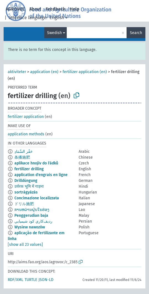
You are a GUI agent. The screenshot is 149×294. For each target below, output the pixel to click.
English (57, 17)
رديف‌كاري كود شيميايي (33, 221)
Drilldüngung (25, 180)
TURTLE (31, 279)
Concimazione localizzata (36, 198)
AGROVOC (15, 9)
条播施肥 (22, 157)
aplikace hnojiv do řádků (36, 163)
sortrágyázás (26, 192)
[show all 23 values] (25, 244)
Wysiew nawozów (29, 227)
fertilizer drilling (29, 169)
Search (136, 32)
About (35, 9)
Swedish (54, 32)
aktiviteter (17, 71)
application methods (26, 134)
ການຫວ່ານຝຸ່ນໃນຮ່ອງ (31, 209)
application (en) (44, 71)
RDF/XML (15, 279)
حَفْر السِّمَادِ (23, 151)
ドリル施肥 (24, 204)
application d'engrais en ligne (41, 174)
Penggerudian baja (31, 215)
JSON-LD (45, 279)
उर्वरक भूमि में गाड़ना (29, 186)
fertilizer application (26, 116)
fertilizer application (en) (85, 71)
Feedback (55, 9)
